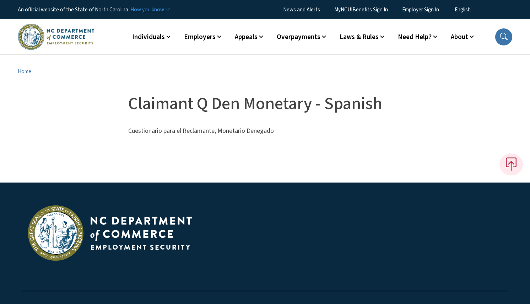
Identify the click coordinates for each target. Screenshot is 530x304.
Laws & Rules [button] (359, 37)
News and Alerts (301, 9)
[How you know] (150, 9)
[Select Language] (474, 9)
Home (24, 71)
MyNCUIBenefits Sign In (361, 9)
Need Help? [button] (415, 37)
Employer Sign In (420, 9)
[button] (503, 36)
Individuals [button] (148, 37)
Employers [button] (200, 37)
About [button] (459, 37)
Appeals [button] (246, 37)
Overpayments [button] (298, 37)
